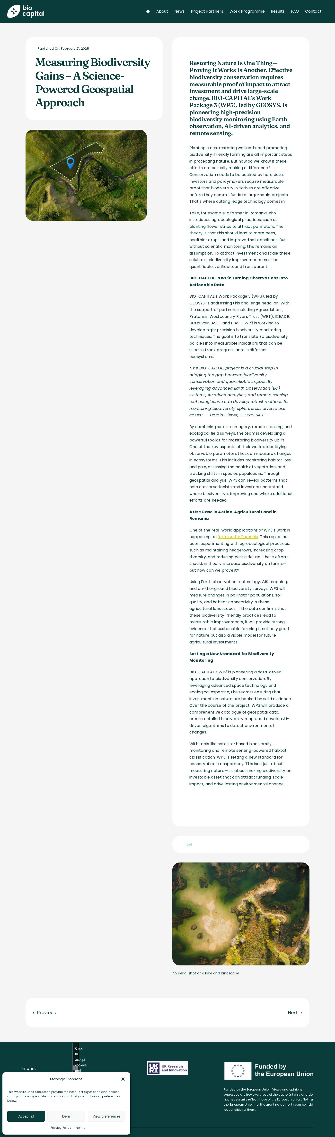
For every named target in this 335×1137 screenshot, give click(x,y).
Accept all (26, 1116)
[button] (123, 1079)
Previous (46, 1012)
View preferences (107, 1116)
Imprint (79, 1128)
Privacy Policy (61, 1128)
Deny (66, 1116)
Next (293, 1012)
